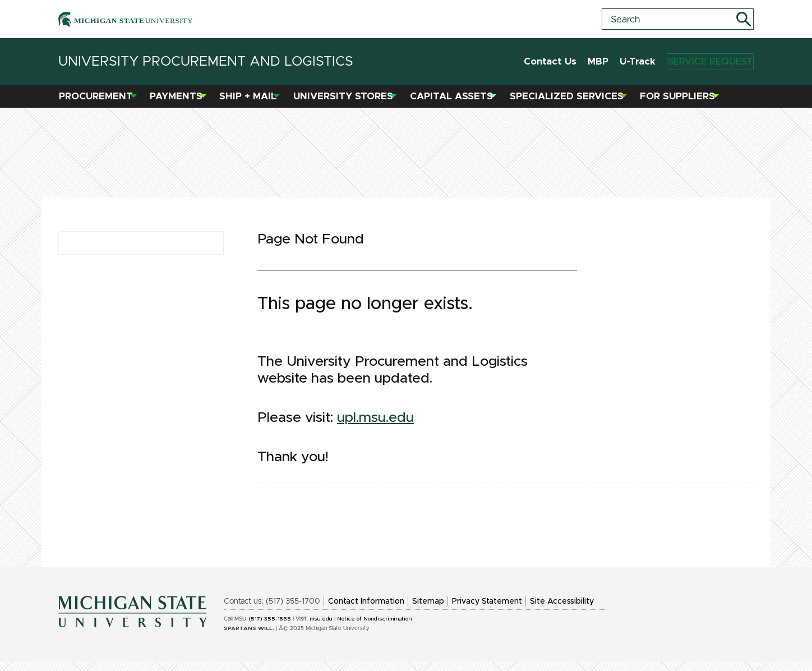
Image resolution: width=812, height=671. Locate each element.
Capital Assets (455, 101)
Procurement (101, 101)
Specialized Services (571, 101)
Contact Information (366, 611)
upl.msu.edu (375, 427)
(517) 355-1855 (270, 628)
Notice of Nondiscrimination (374, 628)
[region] (406, 392)
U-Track (616, 61)
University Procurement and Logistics (205, 61)
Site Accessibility (562, 611)
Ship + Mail (253, 101)
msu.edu (321, 628)
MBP (576, 61)
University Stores (348, 101)
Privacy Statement (487, 611)
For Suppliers (682, 101)
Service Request (699, 62)
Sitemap (428, 611)
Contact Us (528, 61)
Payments (181, 101)
